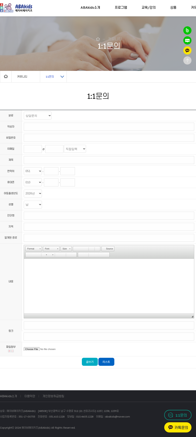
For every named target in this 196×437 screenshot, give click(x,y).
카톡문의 (181, 427)
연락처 (10, 171)
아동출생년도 (11, 193)
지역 (11, 226)
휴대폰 (10, 182)
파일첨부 (11, 347)
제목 (11, 160)
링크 (11, 331)
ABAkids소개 (8, 396)
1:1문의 (181, 415)
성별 (11, 204)
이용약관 (29, 396)
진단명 (10, 215)
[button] (33, 248)
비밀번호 (11, 137)
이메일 (10, 148)
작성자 (10, 126)
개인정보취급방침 (53, 396)
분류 (11, 115)
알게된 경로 (11, 237)
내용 (11, 281)
